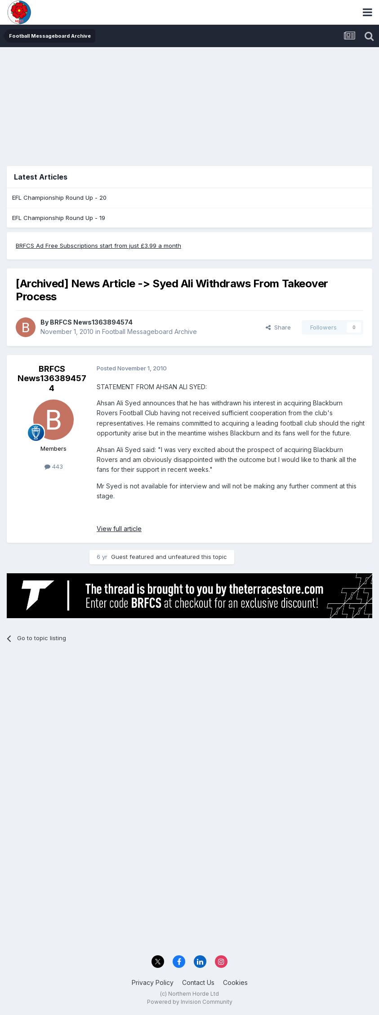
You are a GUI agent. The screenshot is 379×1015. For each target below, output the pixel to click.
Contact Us (198, 982)
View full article (119, 528)
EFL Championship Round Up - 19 (58, 217)
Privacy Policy (153, 982)
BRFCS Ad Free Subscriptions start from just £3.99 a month (98, 245)
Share (278, 327)
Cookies (235, 982)
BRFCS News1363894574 (91, 322)
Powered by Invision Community (189, 1001)
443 (54, 466)
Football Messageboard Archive (149, 331)
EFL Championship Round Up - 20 (59, 197)
